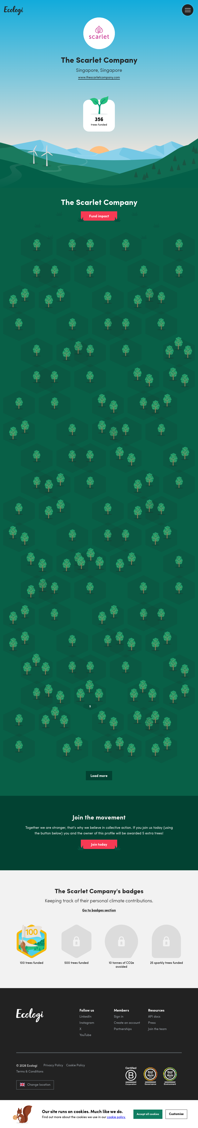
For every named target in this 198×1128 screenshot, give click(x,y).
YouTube (85, 1035)
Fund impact (99, 215)
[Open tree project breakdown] (99, 116)
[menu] (187, 10)
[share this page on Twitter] (193, 63)
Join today (99, 844)
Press (152, 1023)
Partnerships (123, 1029)
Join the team (157, 1029)
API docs (154, 1016)
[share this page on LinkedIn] (193, 71)
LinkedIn (85, 1016)
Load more (99, 775)
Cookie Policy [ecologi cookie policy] (75, 1083)
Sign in (118, 1016)
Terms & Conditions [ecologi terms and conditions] (29, 1090)
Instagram (86, 1023)
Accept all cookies (148, 1114)
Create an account (127, 1023)
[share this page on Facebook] (193, 55)
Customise (176, 1114)
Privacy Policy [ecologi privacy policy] (53, 1083)
